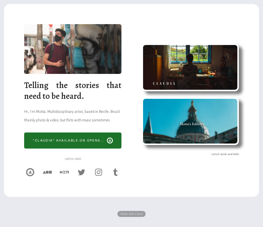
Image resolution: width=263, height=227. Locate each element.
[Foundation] (47, 172)
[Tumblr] (115, 172)
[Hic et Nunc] (64, 172)
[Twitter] (81, 172)
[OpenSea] (30, 172)
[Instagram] (98, 172)
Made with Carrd (131, 214)
